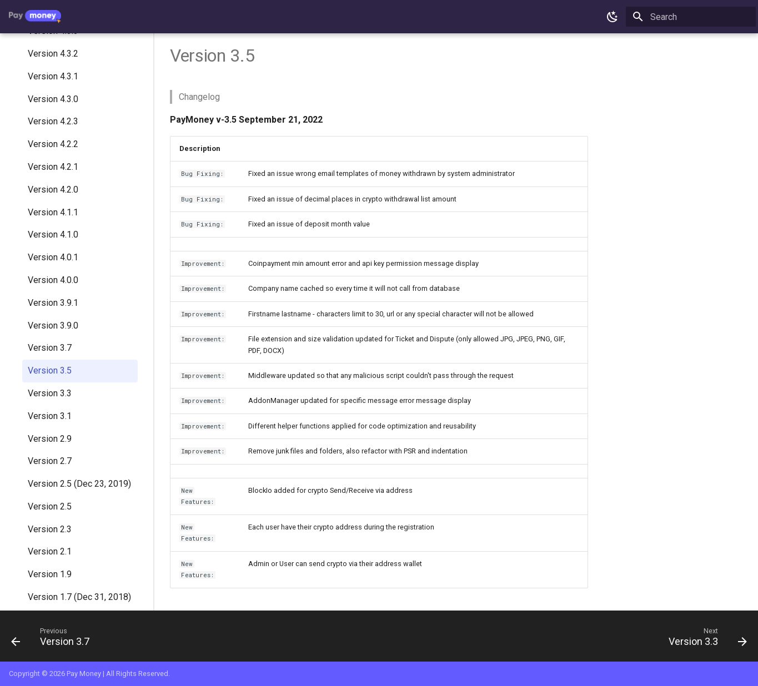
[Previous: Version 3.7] (54, 639)
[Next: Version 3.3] (704, 639)
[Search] (691, 17)
